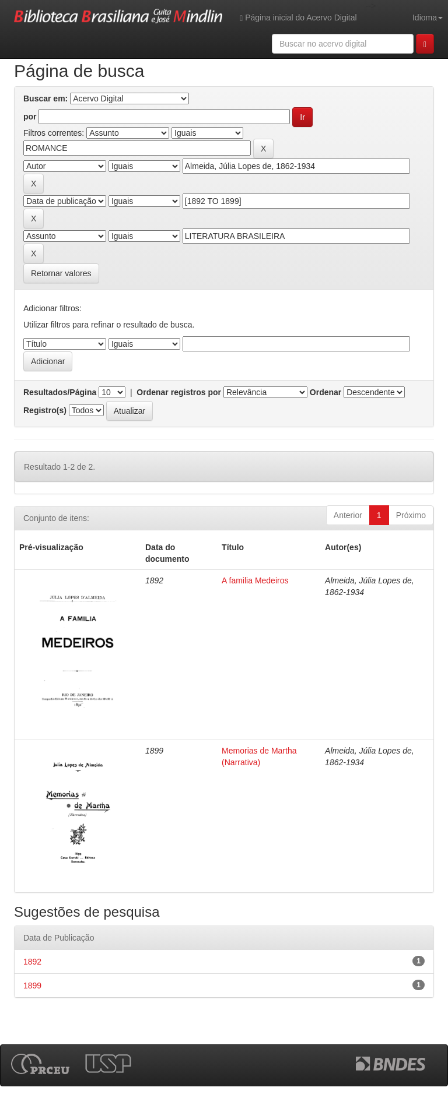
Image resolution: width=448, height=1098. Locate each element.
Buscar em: (45, 98)
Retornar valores (61, 273)
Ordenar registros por (178, 392)
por (30, 116)
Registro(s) (44, 410)
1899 (32, 985)
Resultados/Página (59, 392)
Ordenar (325, 392)
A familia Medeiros (255, 580)
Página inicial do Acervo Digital (298, 18)
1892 (32, 961)
